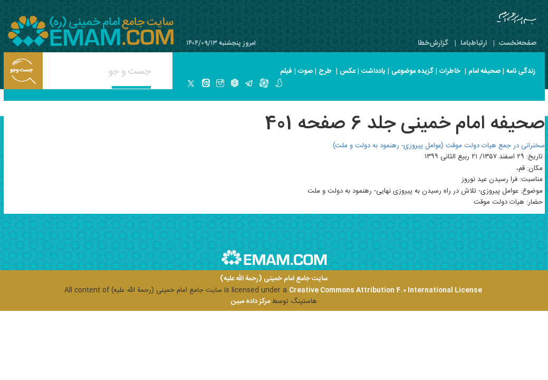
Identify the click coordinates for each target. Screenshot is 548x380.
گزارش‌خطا (433, 43)
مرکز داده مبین (250, 301)
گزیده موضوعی (412, 71)
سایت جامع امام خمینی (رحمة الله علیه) (274, 278)
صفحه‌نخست (517, 43)
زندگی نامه (520, 71)
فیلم (286, 71)
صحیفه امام (484, 71)
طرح (325, 71)
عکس (347, 71)
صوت (305, 71)
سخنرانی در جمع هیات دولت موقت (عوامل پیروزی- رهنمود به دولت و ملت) (439, 145)
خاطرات (449, 71)
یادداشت (373, 71)
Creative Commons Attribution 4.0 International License (385, 290)
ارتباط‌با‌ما (473, 43)
